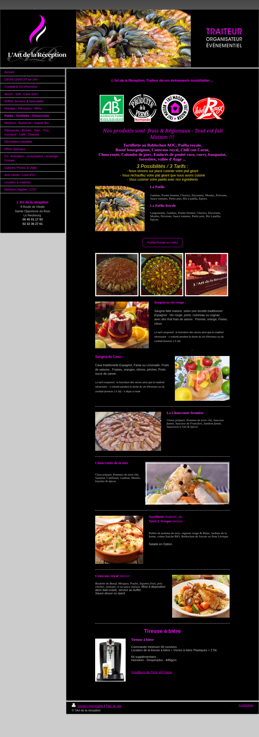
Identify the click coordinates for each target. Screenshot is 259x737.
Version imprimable (88, 706)
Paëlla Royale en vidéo (162, 242)
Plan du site (114, 706)
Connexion (246, 705)
